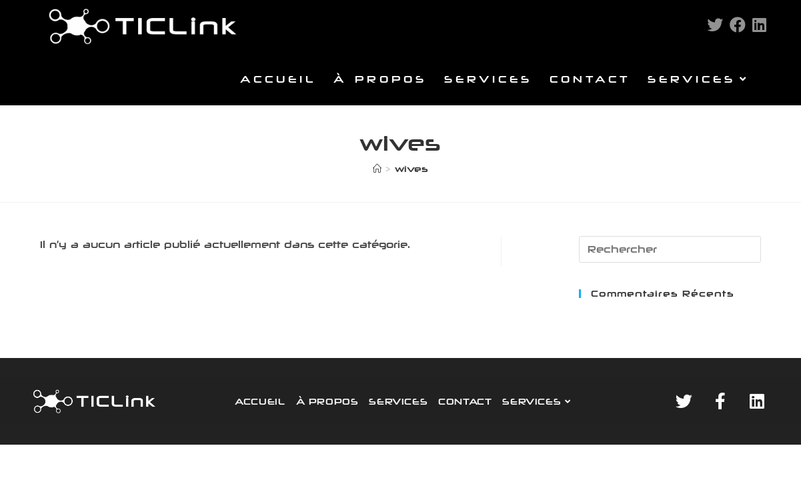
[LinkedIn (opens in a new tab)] (759, 25)
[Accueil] (377, 168)
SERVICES (398, 401)
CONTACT (465, 401)
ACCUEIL (260, 401)
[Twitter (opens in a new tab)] (715, 25)
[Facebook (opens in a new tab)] (738, 25)
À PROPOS (327, 401)
